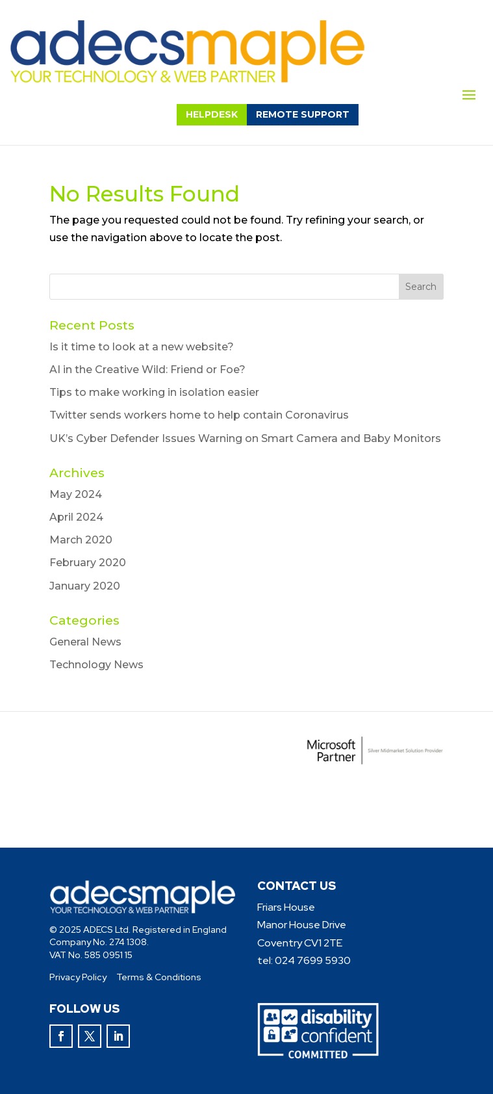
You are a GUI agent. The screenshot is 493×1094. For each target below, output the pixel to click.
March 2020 (80, 540)
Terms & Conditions (158, 977)
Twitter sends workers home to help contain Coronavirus (199, 415)
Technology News (96, 664)
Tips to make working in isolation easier (154, 392)
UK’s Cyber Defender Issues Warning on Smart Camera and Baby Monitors (245, 438)
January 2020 (84, 586)
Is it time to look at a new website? (141, 347)
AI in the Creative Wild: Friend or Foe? (147, 369)
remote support (302, 114)
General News (85, 642)
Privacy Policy (78, 977)
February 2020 (87, 562)
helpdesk (212, 114)
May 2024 (75, 494)
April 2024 (76, 517)
